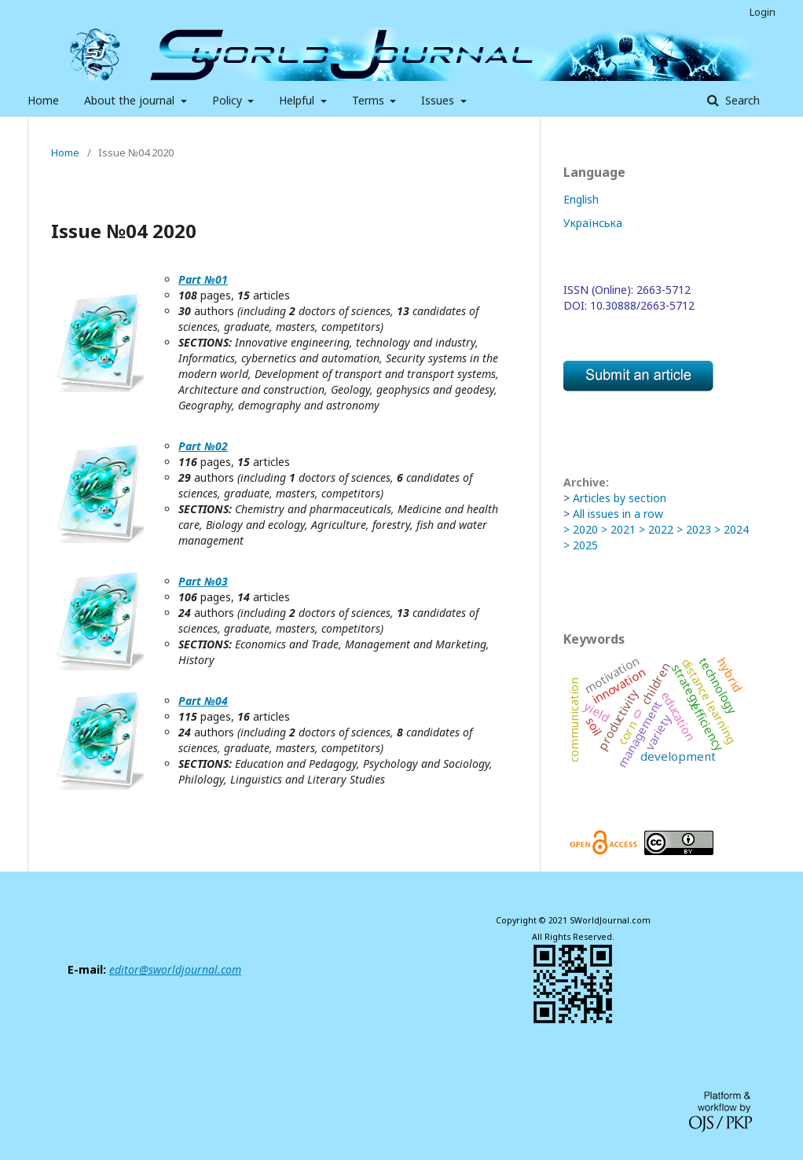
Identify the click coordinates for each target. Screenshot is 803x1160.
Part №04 (203, 700)
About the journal (131, 100)
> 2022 (656, 529)
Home (43, 100)
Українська (592, 222)
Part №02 (203, 446)
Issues (439, 100)
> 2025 (580, 545)
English (581, 199)
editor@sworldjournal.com (175, 969)
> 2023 (693, 529)
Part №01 (203, 279)
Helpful (298, 100)
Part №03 (203, 581)
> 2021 (618, 529)
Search (741, 100)
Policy (228, 100)
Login (763, 12)
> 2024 (731, 529)
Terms (369, 100)
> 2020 (580, 529)
